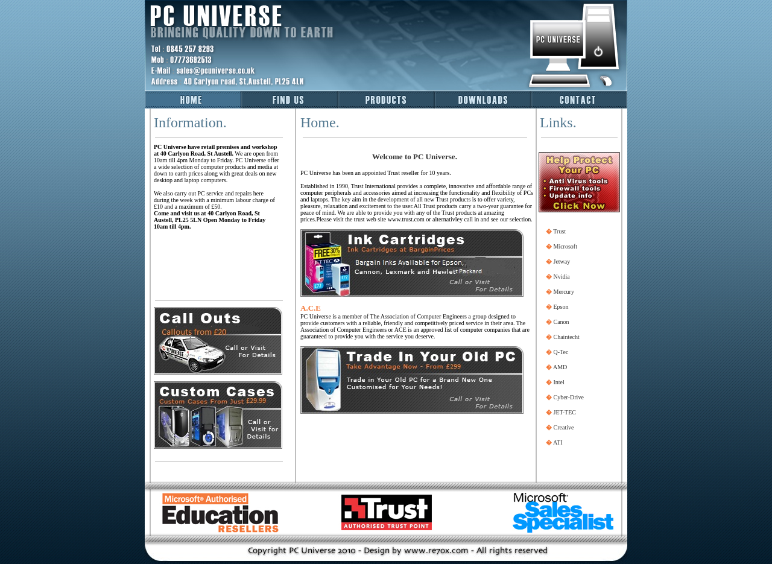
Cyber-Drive (569, 397)
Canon (561, 321)
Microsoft (565, 246)
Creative (564, 427)
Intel (559, 382)
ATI (558, 442)
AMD (560, 367)
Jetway (562, 261)
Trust (559, 231)
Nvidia (562, 276)
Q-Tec (561, 352)
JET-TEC (565, 412)
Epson (561, 306)
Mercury (564, 291)
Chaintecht (567, 337)
